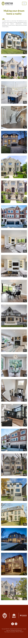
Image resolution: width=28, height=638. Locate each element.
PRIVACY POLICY (20, 631)
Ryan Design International (9, 631)
